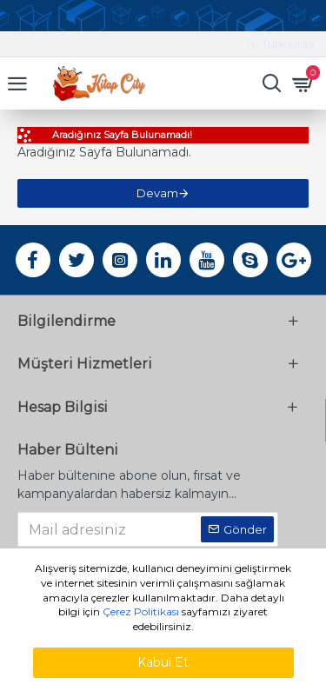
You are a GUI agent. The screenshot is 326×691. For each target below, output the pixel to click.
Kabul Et (163, 662)
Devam (157, 193)
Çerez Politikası (141, 611)
